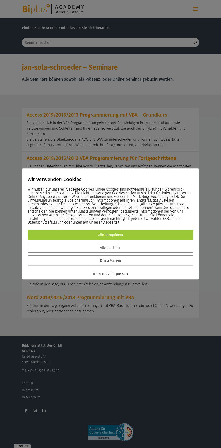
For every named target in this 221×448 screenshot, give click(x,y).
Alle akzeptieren (110, 235)
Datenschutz (101, 274)
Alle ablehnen (110, 248)
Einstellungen (110, 261)
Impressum (120, 274)
